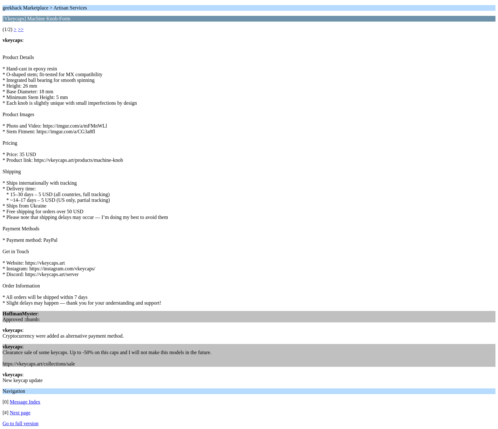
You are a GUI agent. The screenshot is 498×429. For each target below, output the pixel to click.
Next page (20, 412)
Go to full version (20, 423)
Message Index (25, 402)
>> (21, 29)
